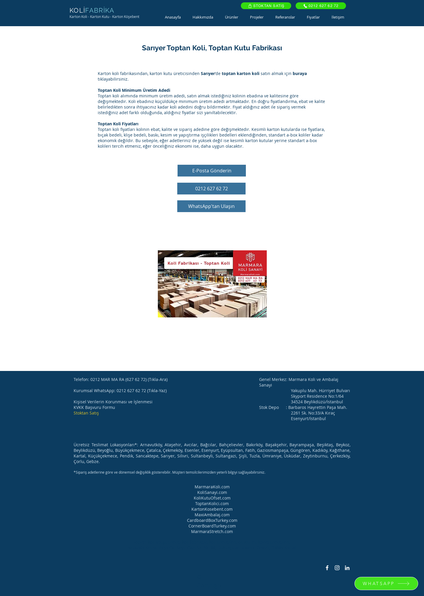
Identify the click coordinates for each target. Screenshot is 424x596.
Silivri (182, 456)
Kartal (79, 456)
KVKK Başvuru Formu (94, 407)
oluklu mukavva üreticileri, (264, 542)
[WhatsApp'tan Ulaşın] (211, 206)
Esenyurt (210, 450)
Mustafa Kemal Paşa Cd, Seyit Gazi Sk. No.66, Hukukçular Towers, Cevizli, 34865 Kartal (212, 547)
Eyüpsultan (232, 450)
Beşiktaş (325, 444)
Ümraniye (271, 456)
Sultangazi (226, 456)
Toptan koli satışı (149, 542)
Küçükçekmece (102, 456)
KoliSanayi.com (212, 492)
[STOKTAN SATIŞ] (266, 5)
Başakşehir (276, 444)
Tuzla (254, 456)
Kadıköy (319, 450)
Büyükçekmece (129, 450)
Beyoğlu (105, 450)
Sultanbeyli (202, 456)
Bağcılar (208, 444)
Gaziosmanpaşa (272, 450)
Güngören (300, 450)
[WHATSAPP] (386, 583)
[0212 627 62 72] (321, 5)
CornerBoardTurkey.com (212, 526)
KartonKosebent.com (212, 509)
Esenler (192, 450)
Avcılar (190, 444)
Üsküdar (292, 456)
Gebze (92, 461)
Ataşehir (173, 444)
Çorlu (79, 461)
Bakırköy (254, 444)
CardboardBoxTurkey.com (212, 520)
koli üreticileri (222, 542)
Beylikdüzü (84, 450)
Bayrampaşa (301, 444)
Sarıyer (168, 456)
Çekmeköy (172, 450)
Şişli (243, 456)
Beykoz (343, 444)
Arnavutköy (151, 444)
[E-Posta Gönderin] (212, 171)
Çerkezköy (340, 456)
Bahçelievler (231, 444)
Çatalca (153, 450)
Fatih (250, 450)
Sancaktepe (147, 456)
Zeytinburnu (315, 456)
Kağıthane (339, 450)
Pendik (126, 456)
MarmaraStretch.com (212, 531)
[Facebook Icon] (327, 568)
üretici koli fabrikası (187, 542)
